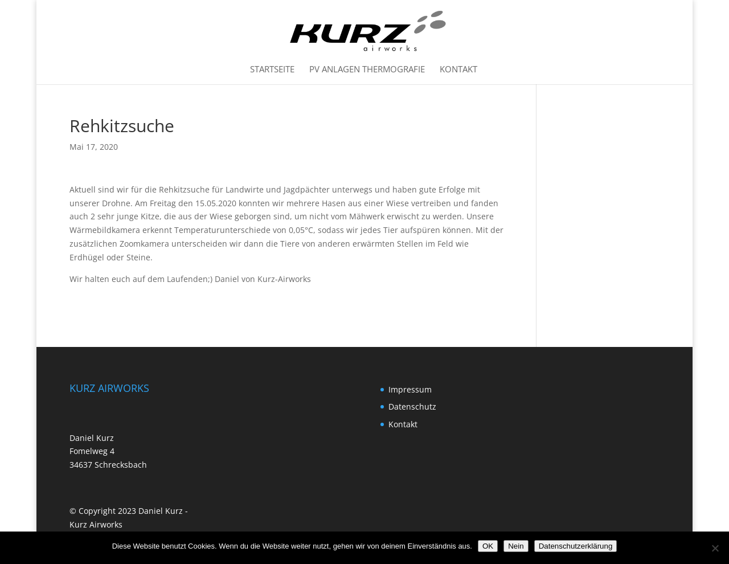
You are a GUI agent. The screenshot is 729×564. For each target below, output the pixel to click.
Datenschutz (412, 406)
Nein (515, 546)
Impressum (410, 389)
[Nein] (714, 548)
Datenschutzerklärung (576, 546)
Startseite (272, 70)
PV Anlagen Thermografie (367, 70)
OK (487, 546)
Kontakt (458, 70)
